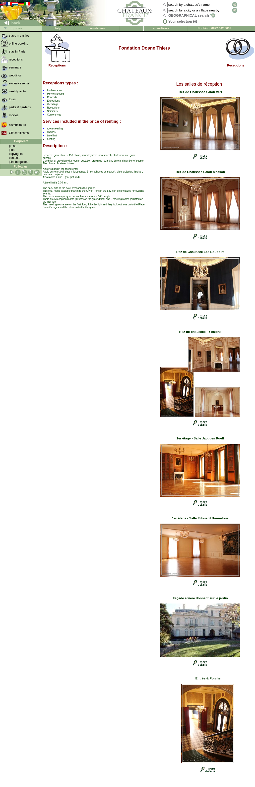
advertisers (161, 28)
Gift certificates (19, 133)
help (58, 28)
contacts (14, 158)
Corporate (21, 141)
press (12, 146)
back (10, 23)
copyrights (16, 154)
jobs (11, 150)
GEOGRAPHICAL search (191, 15)
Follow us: (21, 166)
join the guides (18, 162)
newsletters (96, 28)
